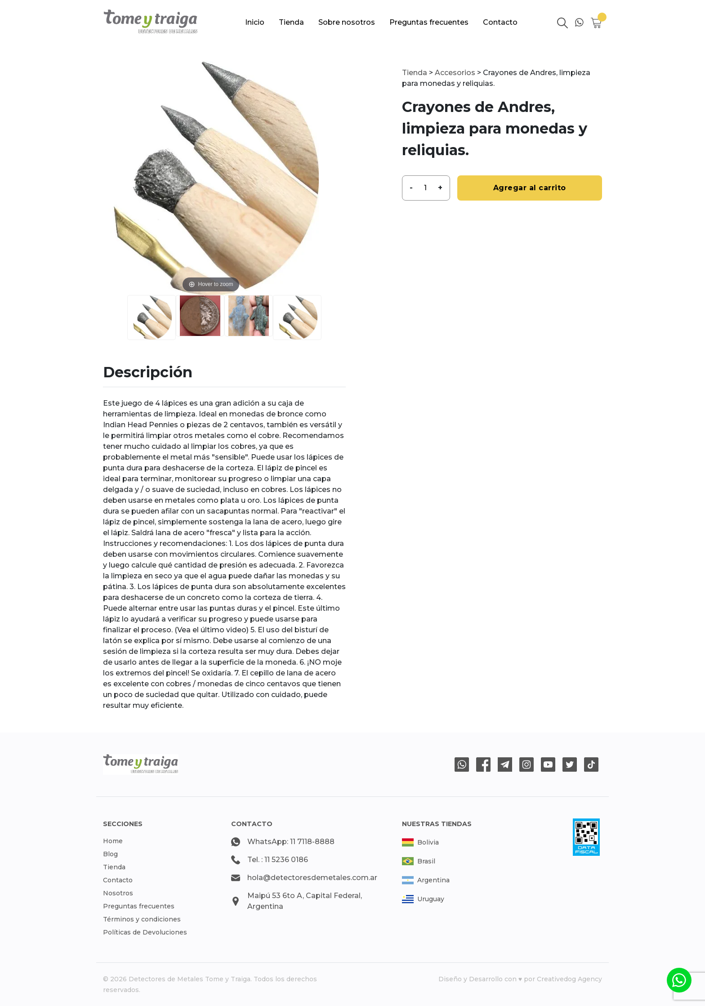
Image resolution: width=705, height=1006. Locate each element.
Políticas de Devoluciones (145, 932)
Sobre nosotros (346, 22)
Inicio (254, 22)
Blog (110, 854)
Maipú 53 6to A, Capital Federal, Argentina (304, 901)
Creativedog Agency (569, 979)
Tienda (291, 22)
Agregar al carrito (529, 187)
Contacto (500, 22)
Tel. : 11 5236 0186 (277, 859)
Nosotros (118, 893)
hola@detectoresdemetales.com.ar (312, 877)
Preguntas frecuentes (429, 22)
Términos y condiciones (142, 919)
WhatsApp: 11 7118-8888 (291, 841)
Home (113, 841)
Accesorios (455, 72)
